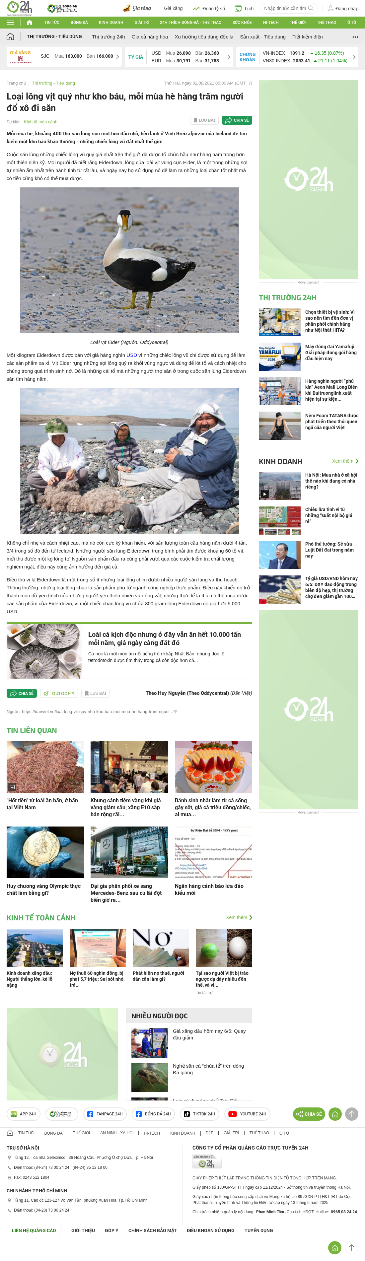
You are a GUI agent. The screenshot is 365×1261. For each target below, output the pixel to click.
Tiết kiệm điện (307, 36)
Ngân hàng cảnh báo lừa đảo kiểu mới (209, 889)
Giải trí (142, 22)
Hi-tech (271, 22)
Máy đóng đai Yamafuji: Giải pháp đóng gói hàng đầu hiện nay (331, 352)
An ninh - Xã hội (116, 1133)
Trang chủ (16, 83)
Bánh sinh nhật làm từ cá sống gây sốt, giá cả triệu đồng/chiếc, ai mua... (213, 807)
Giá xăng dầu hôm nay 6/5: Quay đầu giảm (209, 1034)
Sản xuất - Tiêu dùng (263, 36)
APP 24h (23, 1114)
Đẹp (210, 1133)
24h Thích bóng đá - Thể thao (190, 22)
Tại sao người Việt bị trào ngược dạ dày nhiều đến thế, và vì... (222, 979)
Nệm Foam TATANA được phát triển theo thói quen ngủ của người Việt (331, 421)
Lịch (244, 8)
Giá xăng (173, 8)
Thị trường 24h (108, 36)
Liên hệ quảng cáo (34, 1230)
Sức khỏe (242, 22)
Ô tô (351, 22)
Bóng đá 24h (153, 1114)
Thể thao (326, 22)
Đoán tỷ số (209, 8)
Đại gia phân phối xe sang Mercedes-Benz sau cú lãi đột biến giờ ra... (126, 893)
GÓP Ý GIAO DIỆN (19, 1252)
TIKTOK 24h (199, 1114)
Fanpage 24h (105, 1114)
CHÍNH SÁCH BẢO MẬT (152, 1230)
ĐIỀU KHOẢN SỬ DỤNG (211, 1230)
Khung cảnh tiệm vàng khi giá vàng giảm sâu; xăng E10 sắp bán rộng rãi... (126, 807)
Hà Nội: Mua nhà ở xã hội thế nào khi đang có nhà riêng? (331, 481)
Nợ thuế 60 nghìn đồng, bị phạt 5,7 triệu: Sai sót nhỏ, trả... (97, 979)
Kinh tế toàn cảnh (40, 121)
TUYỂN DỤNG (259, 1230)
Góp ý (111, 1230)
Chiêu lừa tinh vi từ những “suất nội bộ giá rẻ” (328, 515)
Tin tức (51, 22)
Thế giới (298, 22)
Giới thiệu (83, 1230)
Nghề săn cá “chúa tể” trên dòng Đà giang (208, 1069)
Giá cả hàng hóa (150, 36)
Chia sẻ (241, 120)
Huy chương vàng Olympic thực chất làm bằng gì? (44, 889)
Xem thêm (236, 917)
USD (131, 355)
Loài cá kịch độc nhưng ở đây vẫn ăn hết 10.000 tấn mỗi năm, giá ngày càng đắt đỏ (164, 638)
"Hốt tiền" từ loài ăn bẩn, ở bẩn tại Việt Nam (42, 804)
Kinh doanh (111, 22)
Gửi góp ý (59, 693)
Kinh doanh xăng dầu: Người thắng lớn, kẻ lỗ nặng (29, 979)
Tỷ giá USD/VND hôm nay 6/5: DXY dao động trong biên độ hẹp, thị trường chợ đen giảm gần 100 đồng (331, 587)
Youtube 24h (247, 1114)
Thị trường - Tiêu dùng (54, 36)
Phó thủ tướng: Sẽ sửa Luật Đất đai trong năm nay (329, 550)
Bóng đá (79, 22)
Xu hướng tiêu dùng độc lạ (204, 36)
